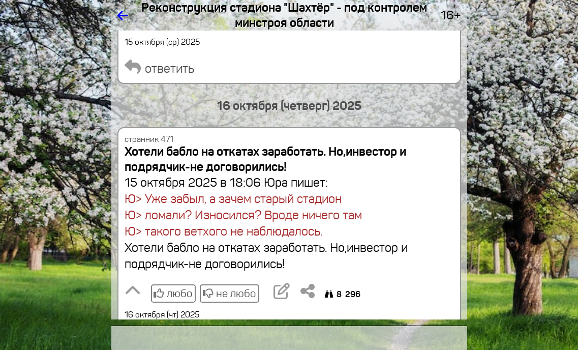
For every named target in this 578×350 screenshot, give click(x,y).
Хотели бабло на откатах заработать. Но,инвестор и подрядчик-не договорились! (265, 159)
